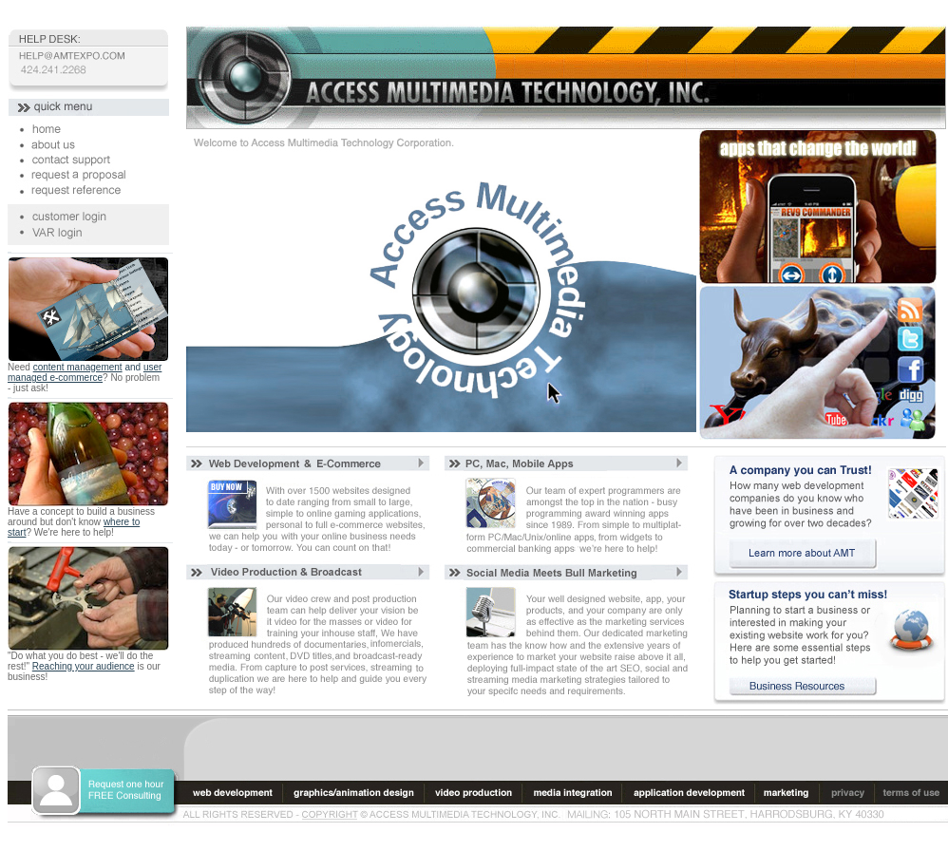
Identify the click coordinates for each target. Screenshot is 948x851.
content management (78, 367)
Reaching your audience (83, 666)
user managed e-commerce (84, 372)
